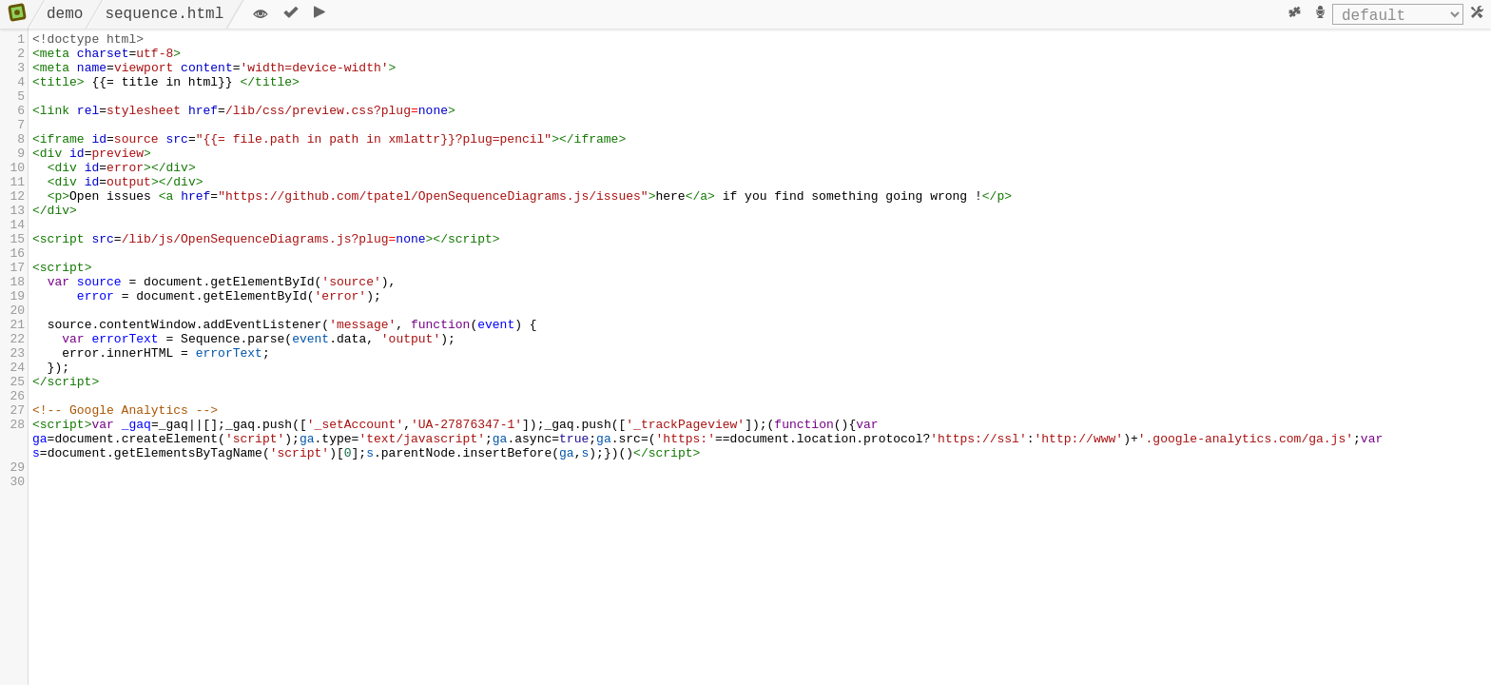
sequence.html (164, 14)
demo (65, 14)
